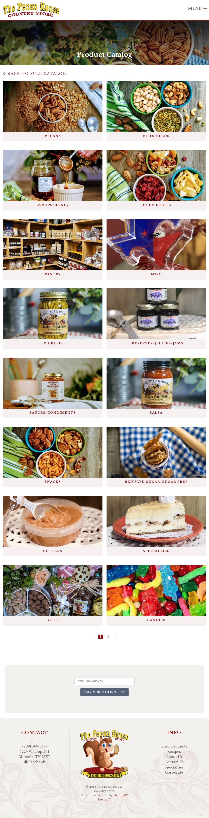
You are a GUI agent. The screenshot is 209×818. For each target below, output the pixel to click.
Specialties (174, 767)
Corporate (174, 772)
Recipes (174, 752)
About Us (174, 757)
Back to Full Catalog (35, 74)
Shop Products (174, 746)
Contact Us (174, 762)
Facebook (34, 762)
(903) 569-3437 (34, 746)
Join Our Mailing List (104, 692)
